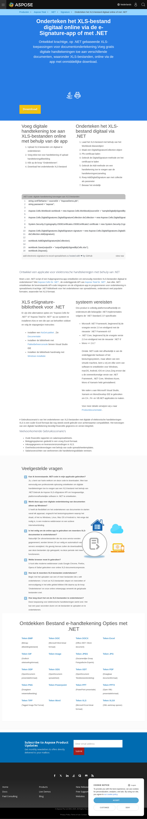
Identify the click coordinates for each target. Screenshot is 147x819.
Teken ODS (54, 669)
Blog (41, 796)
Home (5, 786)
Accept (116, 800)
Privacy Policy (65, 815)
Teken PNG (27, 685)
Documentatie (34, 336)
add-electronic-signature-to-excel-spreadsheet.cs (46, 256)
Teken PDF (108, 669)
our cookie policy (111, 794)
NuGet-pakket (47, 332)
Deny (128, 807)
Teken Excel (109, 638)
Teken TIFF (27, 700)
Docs (4, 791)
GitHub (89, 256)
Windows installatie (37, 356)
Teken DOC (54, 638)
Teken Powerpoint (58, 685)
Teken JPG (108, 654)
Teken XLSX (109, 700)
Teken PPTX (109, 685)
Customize (104, 807)
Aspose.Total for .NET (95, 282)
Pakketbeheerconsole (38, 344)
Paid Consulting (9, 796)
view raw (120, 256)
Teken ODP (27, 669)
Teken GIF (27, 654)
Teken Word (55, 700)
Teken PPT (81, 685)
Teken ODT (81, 669)
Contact (84, 815)
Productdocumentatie (92, 410)
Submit (79, 751)
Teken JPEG (82, 654)
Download (30, 109)
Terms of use (75, 815)
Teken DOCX (82, 638)
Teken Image (55, 654)
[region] (73, 225)
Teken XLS (81, 700)
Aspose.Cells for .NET (48, 282)
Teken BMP (27, 638)
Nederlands (124, 4)
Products (43, 786)
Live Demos (45, 791)
